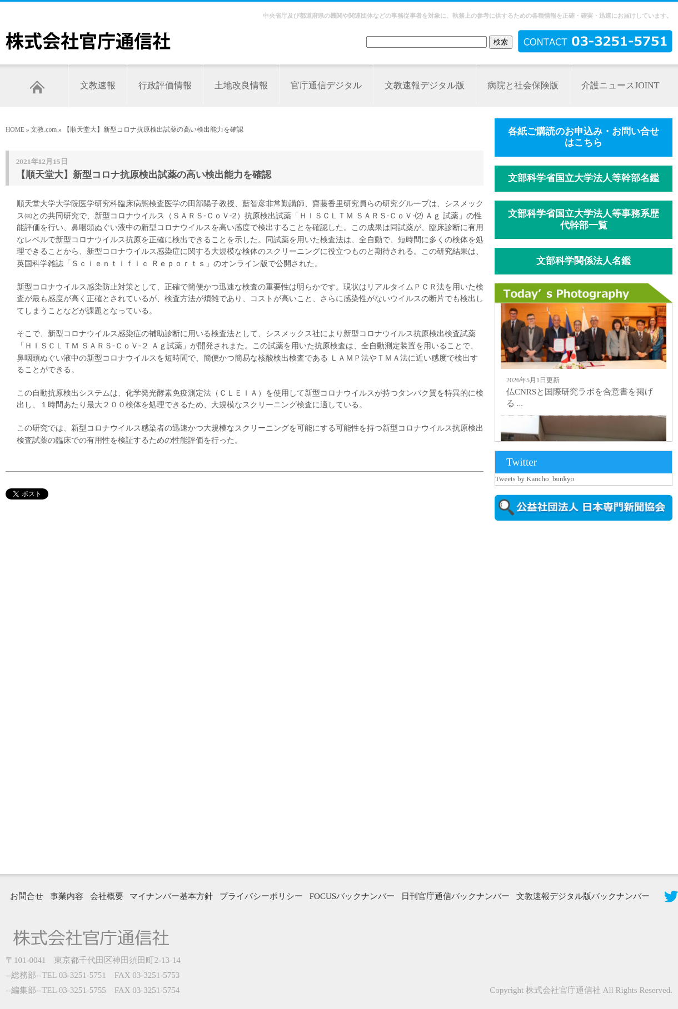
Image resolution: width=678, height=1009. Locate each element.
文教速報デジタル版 (425, 85)
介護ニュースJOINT (620, 85)
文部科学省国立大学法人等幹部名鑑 (583, 178)
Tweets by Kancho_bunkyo (534, 478)
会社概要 (106, 896)
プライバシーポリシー (261, 896)
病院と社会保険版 (523, 85)
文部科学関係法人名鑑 (583, 261)
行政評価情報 (165, 85)
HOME (15, 129)
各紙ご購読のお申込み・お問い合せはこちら (583, 137)
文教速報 (98, 85)
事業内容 (66, 896)
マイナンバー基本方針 (171, 896)
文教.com (44, 129)
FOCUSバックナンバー (352, 896)
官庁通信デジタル (326, 85)
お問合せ (26, 896)
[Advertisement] (535, 696)
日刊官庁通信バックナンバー (455, 896)
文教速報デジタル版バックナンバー (583, 896)
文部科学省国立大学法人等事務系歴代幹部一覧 (583, 219)
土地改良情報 (241, 85)
